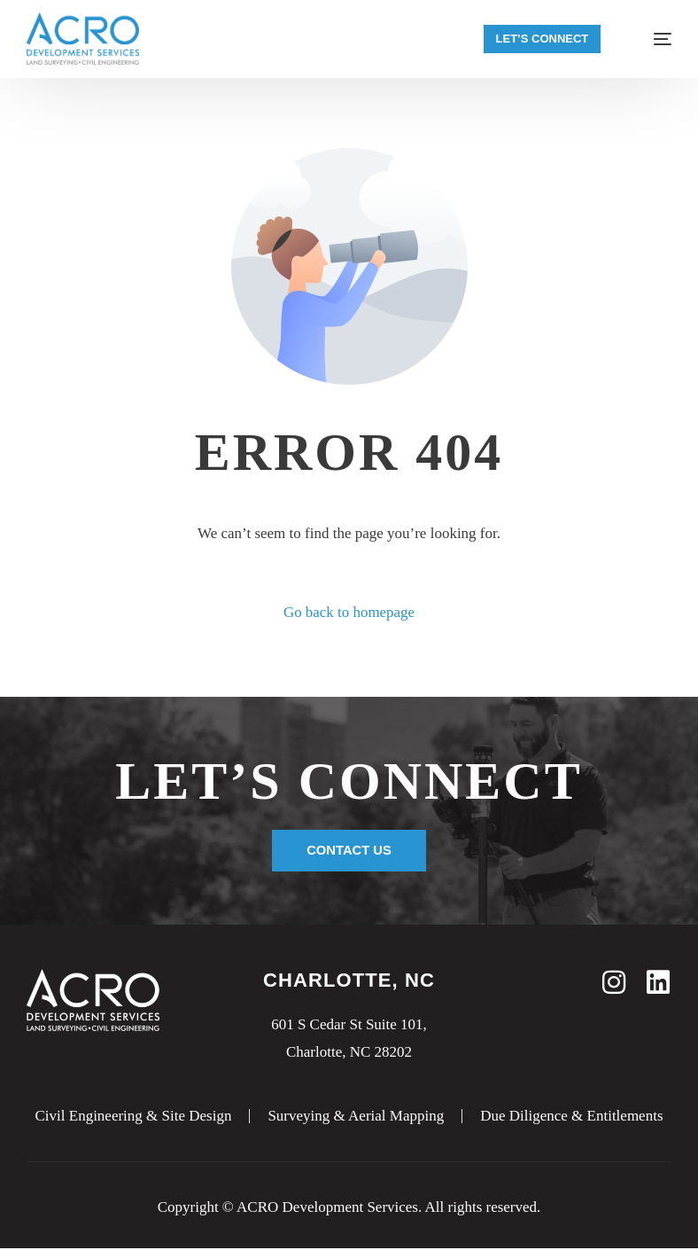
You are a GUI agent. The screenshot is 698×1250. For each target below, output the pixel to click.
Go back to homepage (349, 612)
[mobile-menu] (650, 39)
